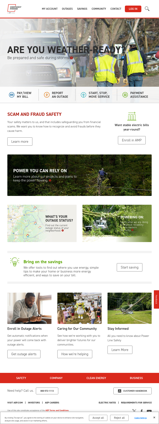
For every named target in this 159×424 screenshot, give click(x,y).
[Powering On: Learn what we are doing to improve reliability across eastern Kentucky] (117, 223)
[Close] (154, 417)
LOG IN (133, 9)
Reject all (119, 418)
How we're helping (74, 354)
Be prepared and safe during (40, 58)
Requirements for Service (136, 402)
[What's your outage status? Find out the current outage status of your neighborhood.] (42, 223)
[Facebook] (141, 411)
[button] (50, 9)
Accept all (98, 418)
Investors (34, 402)
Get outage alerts (23, 354)
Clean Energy (96, 378)
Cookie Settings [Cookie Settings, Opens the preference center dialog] (140, 418)
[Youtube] (149, 411)
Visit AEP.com (15, 402)
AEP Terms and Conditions (57, 410)
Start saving (129, 267)
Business (136, 378)
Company (56, 378)
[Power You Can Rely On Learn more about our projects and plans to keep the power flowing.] (79, 175)
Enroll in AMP (132, 140)
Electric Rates (107, 402)
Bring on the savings (43, 262)
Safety (21, 378)
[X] (134, 411)
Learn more (19, 141)
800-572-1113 (47, 390)
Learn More (119, 349)
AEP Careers (52, 402)
